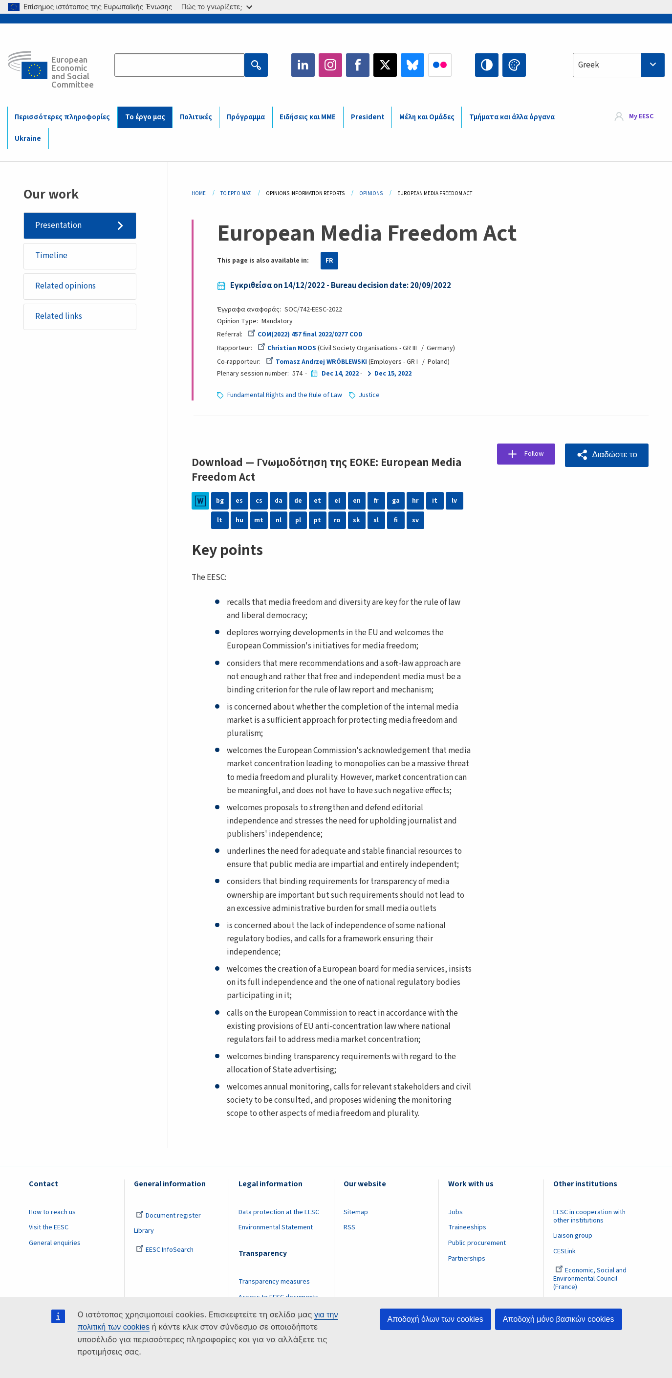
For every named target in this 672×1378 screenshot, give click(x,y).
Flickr (440, 65)
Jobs (455, 1212)
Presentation (59, 225)
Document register (168, 1216)
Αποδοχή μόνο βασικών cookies (558, 1319)
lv (454, 501)
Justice (371, 395)
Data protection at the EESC (278, 1212)
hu (239, 520)
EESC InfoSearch (165, 1250)
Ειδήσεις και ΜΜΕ (308, 117)
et (317, 501)
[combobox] (619, 65)
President (368, 117)
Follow (535, 454)
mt (258, 520)
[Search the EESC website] (179, 65)
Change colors (514, 65)
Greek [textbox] (588, 65)
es (239, 501)
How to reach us (52, 1212)
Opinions (371, 193)
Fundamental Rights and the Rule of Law (285, 395)
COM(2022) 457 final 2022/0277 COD (305, 334)
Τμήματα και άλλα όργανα (512, 117)
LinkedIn (303, 65)
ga (396, 501)
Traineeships (467, 1227)
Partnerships (466, 1259)
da (278, 501)
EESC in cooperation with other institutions (589, 1216)
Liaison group (572, 1236)
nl (279, 520)
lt (219, 520)
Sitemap (356, 1212)
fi (396, 520)
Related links (59, 318)
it (434, 501)
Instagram (330, 65)
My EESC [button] (641, 117)
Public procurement (477, 1243)
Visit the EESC (48, 1227)
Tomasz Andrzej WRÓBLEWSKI (317, 362)
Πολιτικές (196, 117)
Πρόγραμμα (246, 117)
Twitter (385, 65)
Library (144, 1231)
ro (337, 520)
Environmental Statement (275, 1227)
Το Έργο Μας (235, 193)
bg (220, 501)
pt (317, 520)
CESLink (564, 1251)
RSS (349, 1227)
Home (199, 193)
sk (356, 520)
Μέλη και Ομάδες (427, 117)
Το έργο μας (145, 117)
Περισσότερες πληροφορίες (62, 117)
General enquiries (55, 1243)
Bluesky (412, 65)
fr (376, 501)
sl (376, 520)
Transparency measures (274, 1282)
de (298, 501)
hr (415, 501)
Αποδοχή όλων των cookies (435, 1319)
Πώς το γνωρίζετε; (216, 6)
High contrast (487, 65)
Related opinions (66, 287)
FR (329, 261)
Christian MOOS (287, 348)
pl (298, 520)
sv (415, 520)
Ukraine (28, 138)
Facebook (357, 65)
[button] (606, 455)
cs (259, 501)
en (357, 501)
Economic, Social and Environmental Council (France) (590, 1279)
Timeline (52, 256)
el (337, 501)
